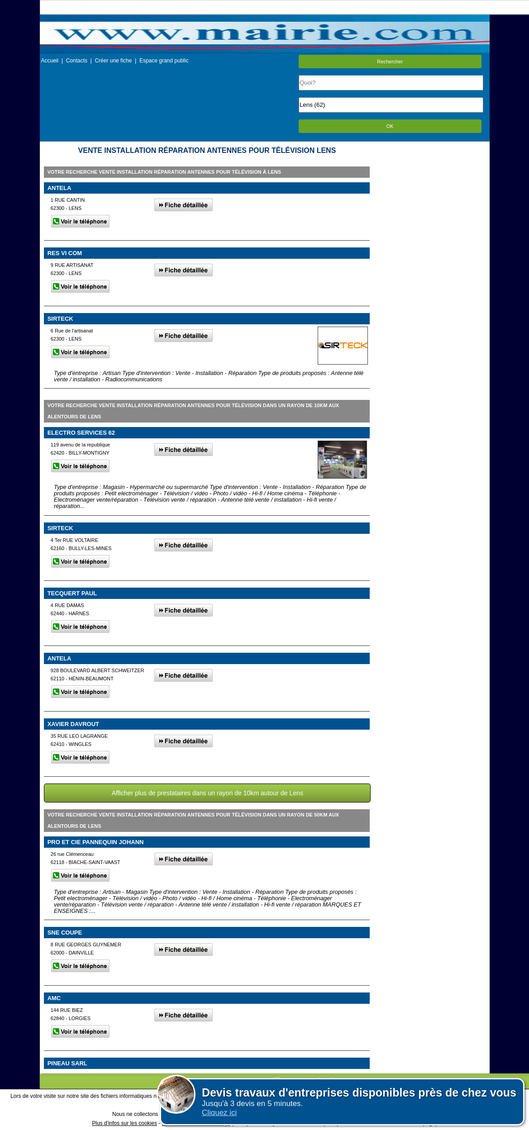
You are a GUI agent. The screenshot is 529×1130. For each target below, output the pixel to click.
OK (390, 126)
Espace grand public (164, 60)
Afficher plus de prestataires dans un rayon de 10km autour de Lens (207, 793)
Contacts (76, 60)
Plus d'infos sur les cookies (124, 1123)
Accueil (50, 60)
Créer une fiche (113, 60)
